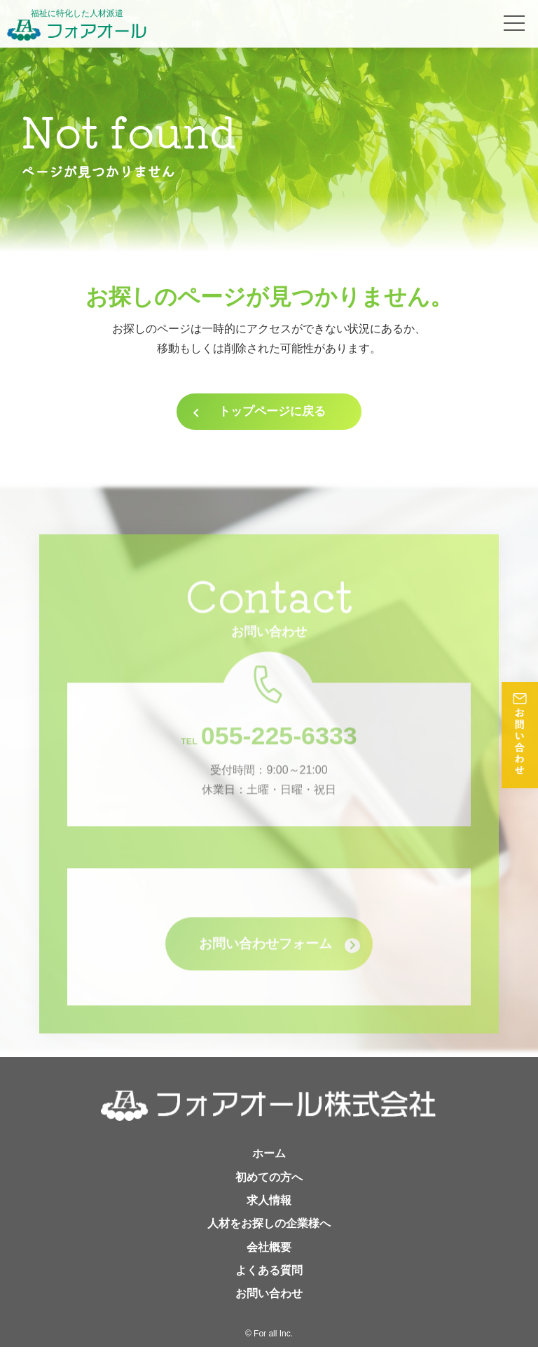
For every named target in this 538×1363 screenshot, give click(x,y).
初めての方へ (269, 1190)
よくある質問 (269, 1286)
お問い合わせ (269, 1309)
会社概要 (269, 1262)
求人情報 (269, 1214)
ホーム (269, 1167)
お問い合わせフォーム (269, 973)
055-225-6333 (269, 761)
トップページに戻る (272, 414)
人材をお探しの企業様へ (269, 1238)
